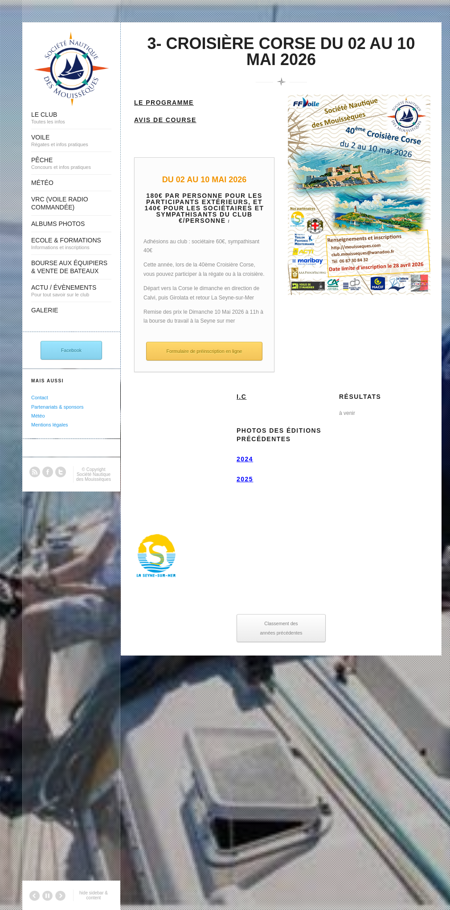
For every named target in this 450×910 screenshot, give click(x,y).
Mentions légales (49, 424)
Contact (39, 397)
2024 (245, 459)
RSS (35, 472)
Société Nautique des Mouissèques (93, 477)
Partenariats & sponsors (57, 407)
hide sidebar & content (93, 895)
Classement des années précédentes (281, 628)
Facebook (71, 350)
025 (247, 479)
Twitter (60, 472)
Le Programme (164, 102)
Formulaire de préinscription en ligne (204, 351)
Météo (38, 415)
